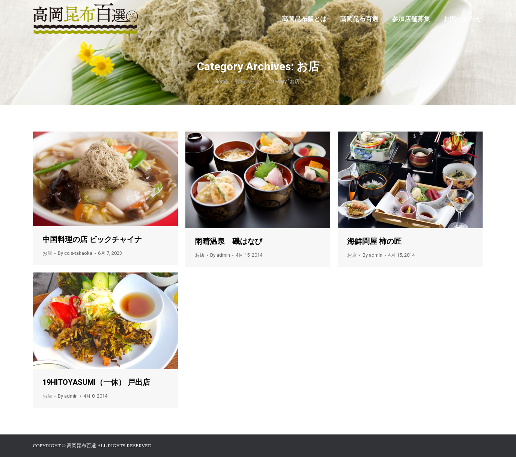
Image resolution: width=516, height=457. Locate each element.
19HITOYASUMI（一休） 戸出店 (96, 382)
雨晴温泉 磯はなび (228, 241)
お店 (47, 253)
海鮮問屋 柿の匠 (374, 241)
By (75, 253)
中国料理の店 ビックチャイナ (92, 239)
